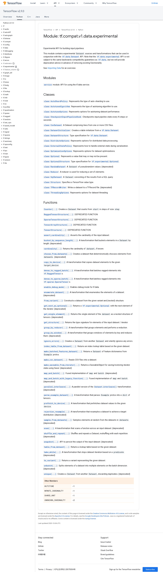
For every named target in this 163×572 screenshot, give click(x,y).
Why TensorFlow (109, 3)
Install (32, 3)
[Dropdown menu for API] (60, 3)
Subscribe (150, 569)
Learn (42, 3)
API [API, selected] (55, 3)
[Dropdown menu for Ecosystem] (78, 3)
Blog (40, 542)
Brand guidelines (107, 554)
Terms (40, 569)
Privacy (49, 569)
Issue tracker (106, 542)
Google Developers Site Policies (97, 516)
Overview (7, 17)
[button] (17, 26)
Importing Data (54, 68)
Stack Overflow (107, 550)
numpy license (90, 519)
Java (37, 17)
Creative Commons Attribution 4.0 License (108, 513)
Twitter (41, 550)
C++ (29, 17)
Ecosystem (70, 3)
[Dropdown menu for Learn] (48, 3)
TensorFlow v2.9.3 (13, 11)
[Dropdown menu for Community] (97, 3)
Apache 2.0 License (62, 516)
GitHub (154, 3)
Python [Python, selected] (20, 17)
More (46, 17)
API (57, 30)
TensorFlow (47, 30)
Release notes (106, 546)
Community (89, 3)
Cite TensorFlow (107, 559)
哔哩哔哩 (41, 554)
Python (80, 30)
